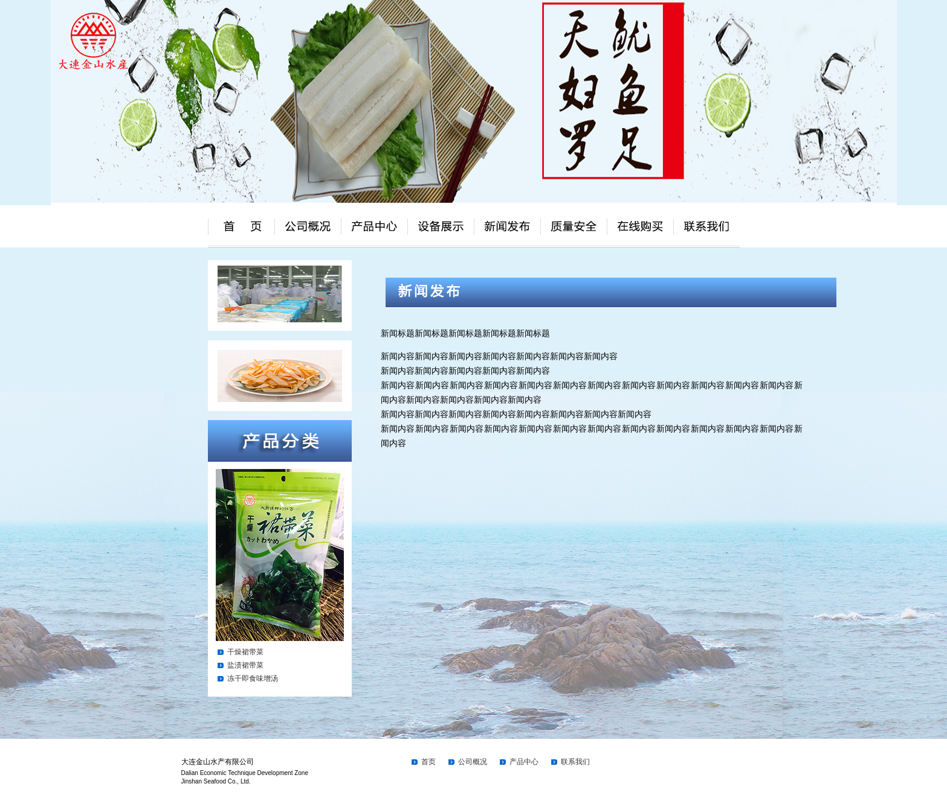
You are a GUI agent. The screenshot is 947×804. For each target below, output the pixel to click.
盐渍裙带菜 (245, 665)
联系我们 (575, 762)
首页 (428, 762)
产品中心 (523, 762)
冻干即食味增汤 (252, 678)
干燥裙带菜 (245, 652)
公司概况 (472, 762)
